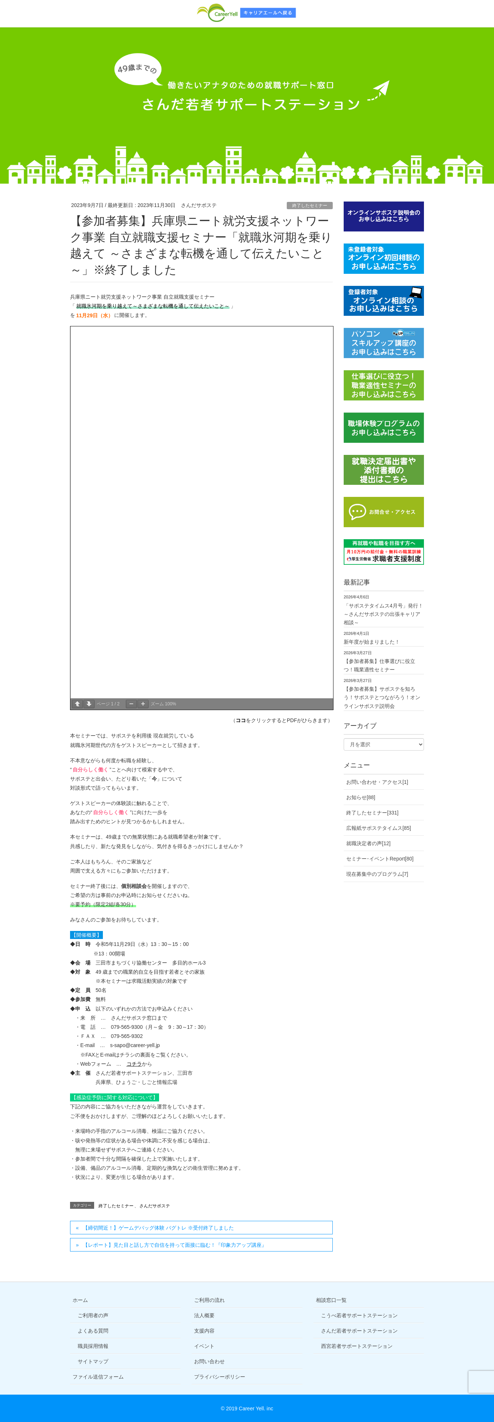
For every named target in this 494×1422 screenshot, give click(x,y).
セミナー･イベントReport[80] (379, 859)
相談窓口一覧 (331, 1300)
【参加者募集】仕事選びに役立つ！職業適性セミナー (379, 665)
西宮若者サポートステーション (357, 1346)
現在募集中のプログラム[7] (377, 874)
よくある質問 (93, 1331)
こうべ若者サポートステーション (359, 1315)
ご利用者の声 (93, 1315)
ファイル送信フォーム (98, 1377)
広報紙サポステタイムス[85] (378, 828)
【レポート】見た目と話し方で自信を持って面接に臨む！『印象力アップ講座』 (175, 1245)
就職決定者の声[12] (368, 843)
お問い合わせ (209, 1361)
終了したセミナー (309, 205)
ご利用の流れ (209, 1300)
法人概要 (204, 1315)
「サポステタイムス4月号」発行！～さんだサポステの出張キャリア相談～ (383, 614)
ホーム (80, 1300)
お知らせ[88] (360, 797)
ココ (241, 720)
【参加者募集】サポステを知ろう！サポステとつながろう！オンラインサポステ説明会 (382, 697)
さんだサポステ (154, 1205)
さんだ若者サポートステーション (359, 1331)
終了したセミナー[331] (372, 813)
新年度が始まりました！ (372, 642)
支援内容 (204, 1331)
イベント (204, 1346)
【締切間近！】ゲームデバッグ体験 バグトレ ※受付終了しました (158, 1228)
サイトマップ (93, 1361)
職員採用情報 (93, 1346)
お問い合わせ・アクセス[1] (377, 782)
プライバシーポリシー (219, 1377)
